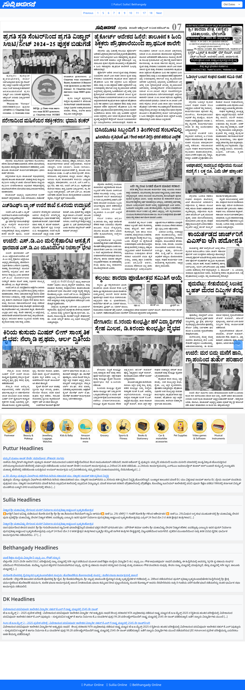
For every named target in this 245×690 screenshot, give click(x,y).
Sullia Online (116, 685)
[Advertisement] (94, 667)
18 (151, 13)
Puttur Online (92, 685)
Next (159, 13)
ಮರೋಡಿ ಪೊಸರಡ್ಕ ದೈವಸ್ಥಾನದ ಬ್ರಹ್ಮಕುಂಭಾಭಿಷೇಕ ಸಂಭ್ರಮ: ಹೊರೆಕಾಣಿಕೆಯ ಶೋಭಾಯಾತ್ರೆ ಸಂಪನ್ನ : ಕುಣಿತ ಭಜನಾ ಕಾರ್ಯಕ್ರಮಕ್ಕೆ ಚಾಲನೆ (70, 575)
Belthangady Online (145, 685)
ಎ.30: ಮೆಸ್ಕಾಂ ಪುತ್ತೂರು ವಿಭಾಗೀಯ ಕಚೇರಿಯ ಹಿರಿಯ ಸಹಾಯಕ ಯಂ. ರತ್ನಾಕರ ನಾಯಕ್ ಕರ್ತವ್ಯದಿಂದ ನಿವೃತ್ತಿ (56, 475)
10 (130, 13)
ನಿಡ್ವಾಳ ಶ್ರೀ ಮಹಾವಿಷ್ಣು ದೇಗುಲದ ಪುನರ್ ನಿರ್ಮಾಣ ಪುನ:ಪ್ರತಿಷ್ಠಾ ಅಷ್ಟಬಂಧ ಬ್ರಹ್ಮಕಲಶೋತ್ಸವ (48, 510)
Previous (88, 13)
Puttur (116, 4)
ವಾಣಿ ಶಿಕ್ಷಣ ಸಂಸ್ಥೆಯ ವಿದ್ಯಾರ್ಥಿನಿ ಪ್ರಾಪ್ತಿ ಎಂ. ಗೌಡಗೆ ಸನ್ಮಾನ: (31, 557)
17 (144, 13)
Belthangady (137, 4)
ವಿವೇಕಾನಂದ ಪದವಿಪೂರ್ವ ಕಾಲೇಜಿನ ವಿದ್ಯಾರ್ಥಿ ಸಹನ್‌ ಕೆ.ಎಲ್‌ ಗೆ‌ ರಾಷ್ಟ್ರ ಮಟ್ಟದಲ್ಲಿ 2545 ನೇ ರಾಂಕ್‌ (50, 609)
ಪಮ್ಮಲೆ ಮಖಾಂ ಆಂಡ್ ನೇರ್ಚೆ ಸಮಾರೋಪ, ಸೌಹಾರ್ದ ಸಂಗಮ (33, 458)
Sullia (125, 4)
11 (137, 13)
